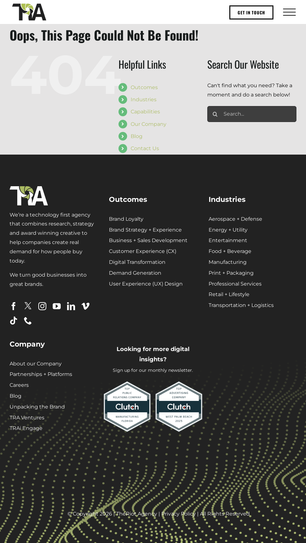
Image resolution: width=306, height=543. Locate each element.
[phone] (28, 321)
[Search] (215, 114)
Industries (144, 99)
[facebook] (14, 306)
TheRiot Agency (136, 514)
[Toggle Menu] (288, 12)
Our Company (148, 124)
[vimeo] (85, 306)
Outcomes (144, 87)
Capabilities (145, 112)
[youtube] (57, 306)
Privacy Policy (178, 514)
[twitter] (28, 306)
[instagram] (42, 306)
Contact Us (145, 148)
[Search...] (251, 114)
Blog (136, 136)
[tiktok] (14, 321)
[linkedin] (71, 306)
